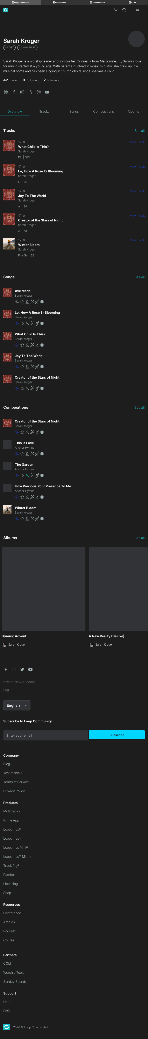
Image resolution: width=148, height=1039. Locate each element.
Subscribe (117, 735)
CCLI (7, 963)
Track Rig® (11, 865)
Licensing (10, 884)
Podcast (9, 931)
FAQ (6, 1011)
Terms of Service (16, 782)
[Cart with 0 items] (115, 9)
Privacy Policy (14, 791)
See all (140, 131)
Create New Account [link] (19, 682)
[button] (5, 92)
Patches (9, 875)
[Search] (124, 9)
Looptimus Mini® (15, 847)
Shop (7, 893)
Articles (9, 922)
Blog (6, 764)
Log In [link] (7, 690)
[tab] (15, 111)
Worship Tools (13, 972)
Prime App (11, 820)
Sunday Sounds (15, 981)
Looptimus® (12, 829)
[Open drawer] (137, 9)
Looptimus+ (12, 838)
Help (6, 1002)
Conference (12, 913)
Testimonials (12, 773)
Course (8, 940)
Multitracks (11, 811)
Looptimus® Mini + (17, 856)
